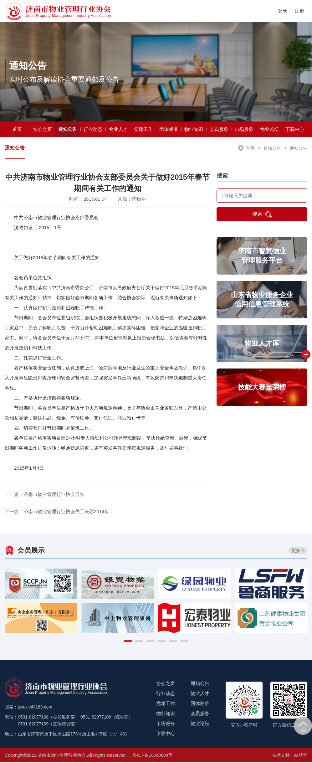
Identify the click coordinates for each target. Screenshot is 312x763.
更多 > (298, 551)
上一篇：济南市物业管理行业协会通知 (44, 494)
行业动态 (93, 129)
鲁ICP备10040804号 (153, 755)
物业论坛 (269, 129)
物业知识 (193, 129)
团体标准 (168, 129)
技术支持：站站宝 (289, 755)
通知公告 (67, 129)
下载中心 (294, 129)
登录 (282, 10)
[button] (128, 642)
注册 (299, 10)
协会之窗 (42, 129)
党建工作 (143, 129)
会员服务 (219, 129)
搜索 (262, 215)
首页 (17, 129)
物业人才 (118, 129)
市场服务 (244, 129)
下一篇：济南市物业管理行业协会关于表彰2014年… (59, 512)
